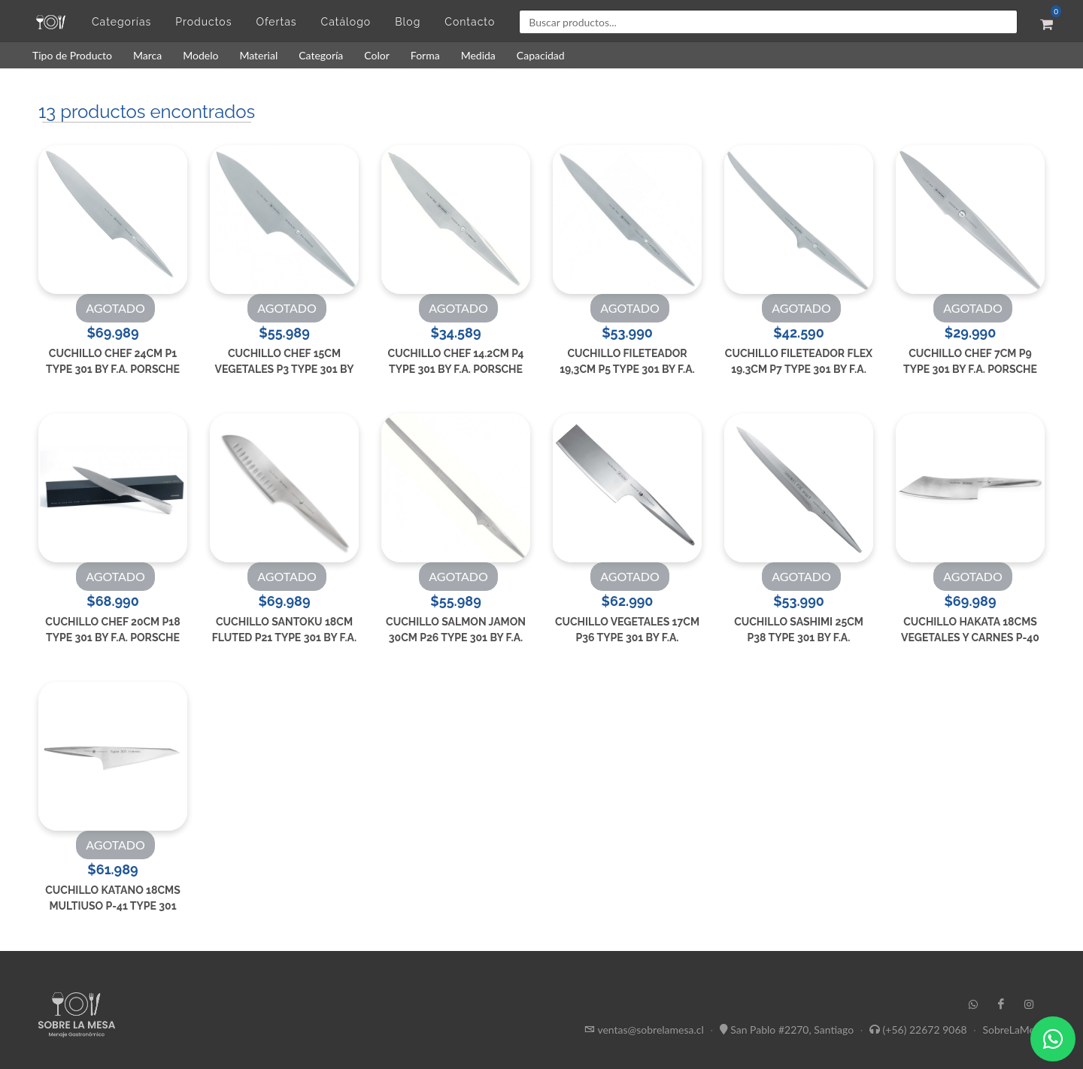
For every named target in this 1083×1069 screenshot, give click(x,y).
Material (258, 55)
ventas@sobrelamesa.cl (650, 1028)
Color (377, 55)
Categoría (321, 55)
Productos (203, 22)
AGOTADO (115, 308)
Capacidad (541, 55)
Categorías (121, 22)
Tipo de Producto (72, 55)
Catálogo (346, 22)
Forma (425, 55)
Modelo (200, 55)
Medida (478, 55)
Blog (407, 22)
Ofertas (276, 22)
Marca (147, 55)
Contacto (469, 22)
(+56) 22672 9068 (925, 1028)
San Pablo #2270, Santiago (792, 1028)
